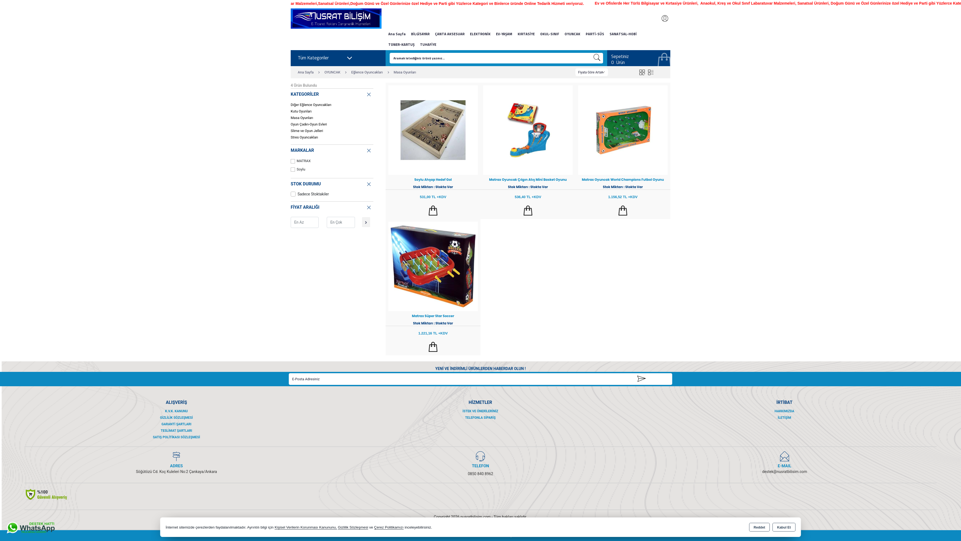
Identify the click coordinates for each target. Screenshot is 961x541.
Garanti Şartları (176, 424)
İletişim (784, 418)
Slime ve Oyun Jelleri (307, 131)
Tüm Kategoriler (325, 58)
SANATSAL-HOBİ (623, 34)
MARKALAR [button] (331, 150)
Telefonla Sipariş (480, 418)
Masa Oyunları (302, 118)
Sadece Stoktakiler (310, 194)
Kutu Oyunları (301, 111)
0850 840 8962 (480, 474)
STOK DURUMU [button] (331, 183)
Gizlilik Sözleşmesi (176, 418)
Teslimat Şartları (176, 431)
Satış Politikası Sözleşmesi (176, 437)
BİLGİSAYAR (420, 34)
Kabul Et (784, 527)
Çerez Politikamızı (389, 527)
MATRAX (301, 161)
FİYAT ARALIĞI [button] (331, 207)
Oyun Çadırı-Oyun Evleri (309, 124)
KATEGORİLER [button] (331, 94)
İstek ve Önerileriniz (480, 411)
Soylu (298, 169)
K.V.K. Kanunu (176, 411)
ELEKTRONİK (480, 34)
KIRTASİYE (526, 34)
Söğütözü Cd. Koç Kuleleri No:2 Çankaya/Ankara (176, 471)
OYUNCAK (572, 34)
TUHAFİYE (428, 44)
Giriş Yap (662, 18)
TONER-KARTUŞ (401, 44)
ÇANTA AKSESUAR (450, 34)
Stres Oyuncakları (304, 137)
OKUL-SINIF (549, 34)
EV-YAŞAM (504, 34)
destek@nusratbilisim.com (784, 471)
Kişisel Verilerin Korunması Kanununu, (306, 527)
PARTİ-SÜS (595, 34)
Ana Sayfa (397, 34)
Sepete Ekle (433, 210)
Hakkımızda (784, 411)
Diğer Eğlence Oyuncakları (311, 105)
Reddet (759, 527)
